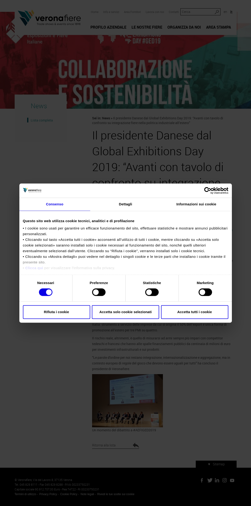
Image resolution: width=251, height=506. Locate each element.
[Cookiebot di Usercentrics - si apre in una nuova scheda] (207, 190)
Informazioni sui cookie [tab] (196, 204)
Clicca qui (34, 268)
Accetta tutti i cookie (194, 312)
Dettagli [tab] (125, 204)
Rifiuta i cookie (56, 312)
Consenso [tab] (54, 204)
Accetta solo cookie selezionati (125, 312)
